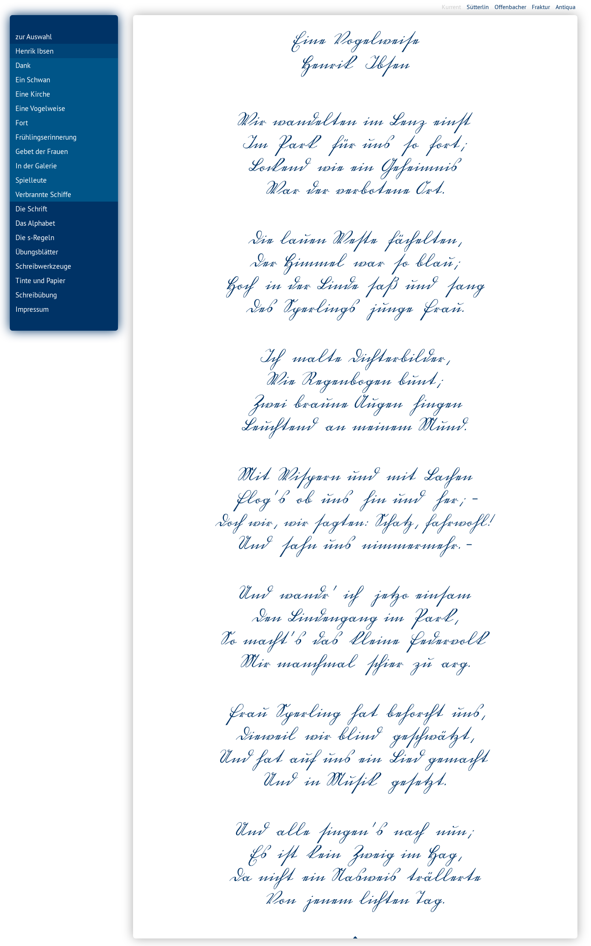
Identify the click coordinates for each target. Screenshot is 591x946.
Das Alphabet (35, 223)
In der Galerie (36, 165)
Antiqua (566, 7)
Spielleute (31, 180)
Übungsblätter (36, 251)
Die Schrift (31, 208)
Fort (21, 122)
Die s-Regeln (34, 237)
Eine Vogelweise (40, 108)
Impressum (32, 309)
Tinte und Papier (40, 280)
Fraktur (541, 7)
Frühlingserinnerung (46, 137)
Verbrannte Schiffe (43, 194)
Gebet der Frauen (41, 151)
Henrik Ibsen (34, 50)
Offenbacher (510, 7)
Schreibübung (36, 294)
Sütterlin (478, 7)
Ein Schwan (32, 79)
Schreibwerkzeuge (43, 266)
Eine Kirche (32, 94)
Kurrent (451, 7)
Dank (23, 65)
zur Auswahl (33, 36)
